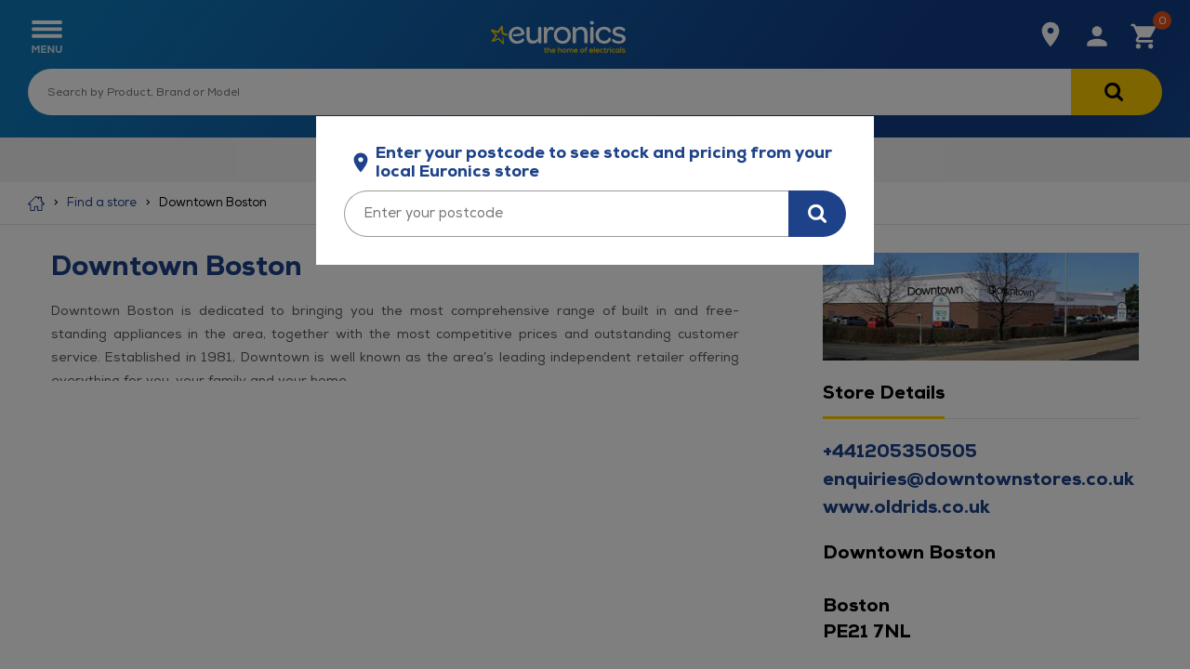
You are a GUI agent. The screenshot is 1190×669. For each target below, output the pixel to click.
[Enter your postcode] (566, 213)
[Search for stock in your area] (817, 213)
